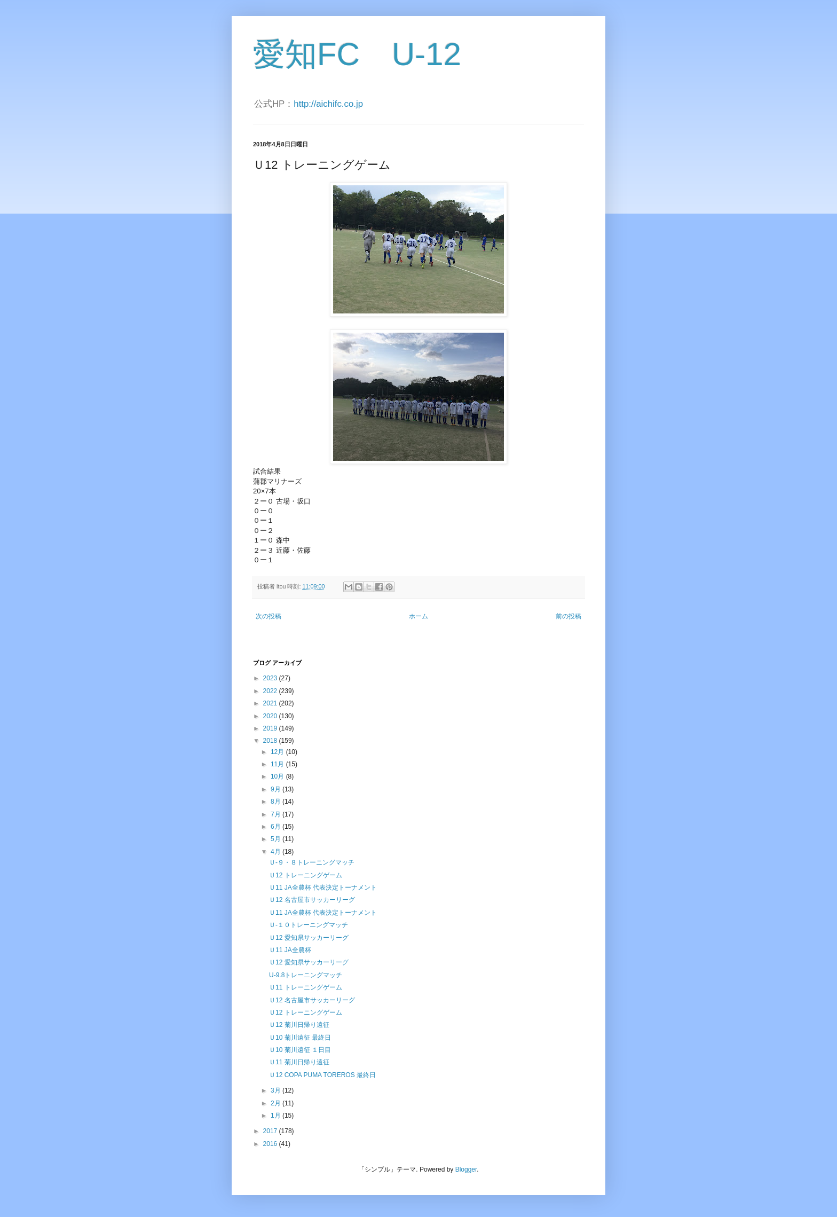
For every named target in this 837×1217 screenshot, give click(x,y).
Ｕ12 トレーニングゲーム (305, 875)
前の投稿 (568, 616)
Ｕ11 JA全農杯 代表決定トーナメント (323, 887)
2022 (271, 691)
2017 (271, 1131)
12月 (278, 752)
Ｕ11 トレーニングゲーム (305, 987)
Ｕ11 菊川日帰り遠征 (299, 1062)
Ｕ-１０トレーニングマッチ (308, 925)
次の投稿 (268, 616)
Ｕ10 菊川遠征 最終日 (300, 1037)
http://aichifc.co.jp (328, 104)
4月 (276, 851)
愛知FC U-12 (357, 54)
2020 (271, 716)
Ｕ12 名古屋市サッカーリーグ (312, 900)
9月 (276, 789)
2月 (276, 1103)
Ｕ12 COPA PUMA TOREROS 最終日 (322, 1075)
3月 (276, 1090)
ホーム (418, 616)
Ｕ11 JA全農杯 (290, 950)
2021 (271, 703)
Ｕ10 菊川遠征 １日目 (300, 1050)
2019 (271, 728)
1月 (276, 1115)
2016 (271, 1144)
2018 (271, 740)
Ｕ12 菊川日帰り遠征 (299, 1024)
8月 (276, 801)
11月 (278, 764)
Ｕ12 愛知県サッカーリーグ (309, 937)
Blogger (466, 1169)
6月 (276, 826)
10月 (278, 776)
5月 (276, 839)
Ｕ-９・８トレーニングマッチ (311, 862)
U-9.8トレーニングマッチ (305, 975)
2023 (271, 678)
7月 (276, 814)
